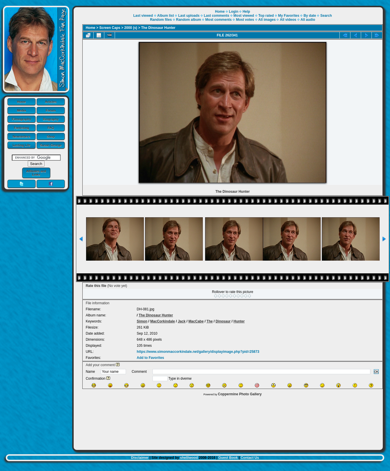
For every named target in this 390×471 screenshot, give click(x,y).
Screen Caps (109, 28)
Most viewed (243, 16)
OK (376, 371)
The (210, 321)
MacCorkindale (162, 321)
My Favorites (288, 16)
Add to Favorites (150, 358)
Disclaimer (140, 458)
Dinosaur (223, 321)
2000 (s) (130, 28)
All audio (307, 20)
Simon (142, 321)
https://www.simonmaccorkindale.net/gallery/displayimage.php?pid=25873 (198, 352)
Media (21, 110)
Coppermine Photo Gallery (239, 394)
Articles (51, 101)
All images (267, 20)
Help (246, 12)
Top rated (266, 16)
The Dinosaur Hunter (158, 28)
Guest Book (228, 458)
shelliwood (189, 458)
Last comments (216, 16)
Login (233, 12)
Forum (51, 110)
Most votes (245, 20)
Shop (51, 136)
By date (310, 16)
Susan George (51, 145)
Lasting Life (21, 145)
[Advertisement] (228, 421)
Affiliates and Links (36, 172)
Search (326, 16)
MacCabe (196, 321)
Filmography (21, 119)
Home (21, 101)
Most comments (218, 20)
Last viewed (143, 16)
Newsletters (21, 136)
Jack (181, 321)
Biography (51, 119)
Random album (188, 20)
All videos (288, 20)
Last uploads (189, 16)
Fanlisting (21, 127)
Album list (165, 16)
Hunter (239, 321)
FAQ (50, 127)
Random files (161, 20)
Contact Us (250, 458)
